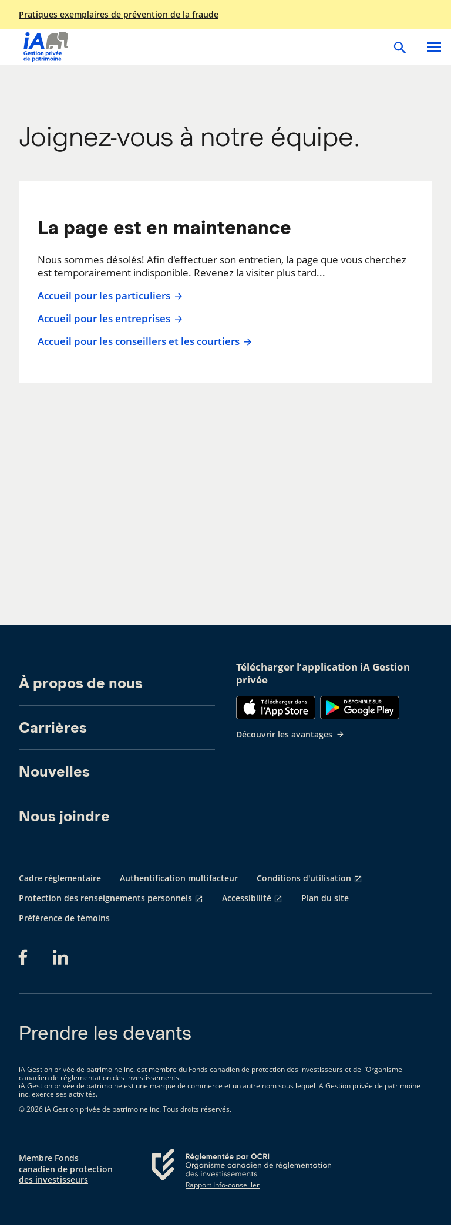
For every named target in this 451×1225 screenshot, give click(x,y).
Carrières (53, 727)
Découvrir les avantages (290, 734)
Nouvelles (54, 771)
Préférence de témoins (64, 918)
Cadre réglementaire (60, 878)
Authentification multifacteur (179, 878)
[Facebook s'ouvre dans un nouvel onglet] (26, 957)
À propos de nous (81, 683)
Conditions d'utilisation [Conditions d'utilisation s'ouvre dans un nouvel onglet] (304, 878)
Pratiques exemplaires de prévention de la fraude (118, 14)
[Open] (398, 47)
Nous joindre (64, 816)
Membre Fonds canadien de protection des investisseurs (66, 1169)
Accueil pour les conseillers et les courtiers (143, 341)
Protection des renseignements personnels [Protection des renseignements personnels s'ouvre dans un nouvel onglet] (105, 898)
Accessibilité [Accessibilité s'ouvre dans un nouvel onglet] (246, 898)
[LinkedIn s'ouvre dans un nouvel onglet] (60, 957)
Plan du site (325, 898)
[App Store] (275, 707)
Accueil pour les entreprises (109, 318)
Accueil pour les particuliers (109, 295)
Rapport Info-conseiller (223, 1185)
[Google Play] (359, 707)
